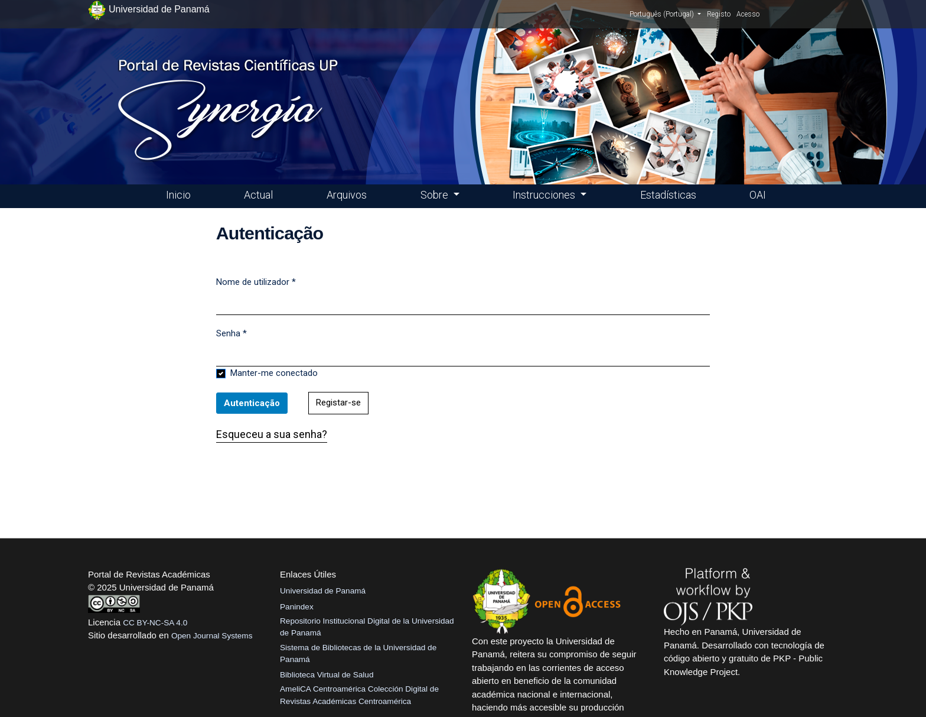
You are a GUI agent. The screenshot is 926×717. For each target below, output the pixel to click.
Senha (231, 333)
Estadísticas (668, 195)
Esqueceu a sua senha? (271, 434)
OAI (757, 195)
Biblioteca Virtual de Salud (326, 674)
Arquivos (347, 195)
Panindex (297, 606)
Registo (719, 14)
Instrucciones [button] (545, 195)
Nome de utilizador (256, 281)
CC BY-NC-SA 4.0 (155, 622)
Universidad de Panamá (323, 590)
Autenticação (252, 403)
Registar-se (338, 402)
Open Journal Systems (212, 635)
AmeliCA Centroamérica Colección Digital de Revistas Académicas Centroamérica (359, 694)
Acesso (747, 14)
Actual (258, 195)
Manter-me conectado (274, 373)
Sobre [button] (435, 195)
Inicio (178, 195)
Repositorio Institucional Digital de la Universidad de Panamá (367, 627)
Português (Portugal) (665, 13)
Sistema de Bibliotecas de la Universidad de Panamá (358, 653)
